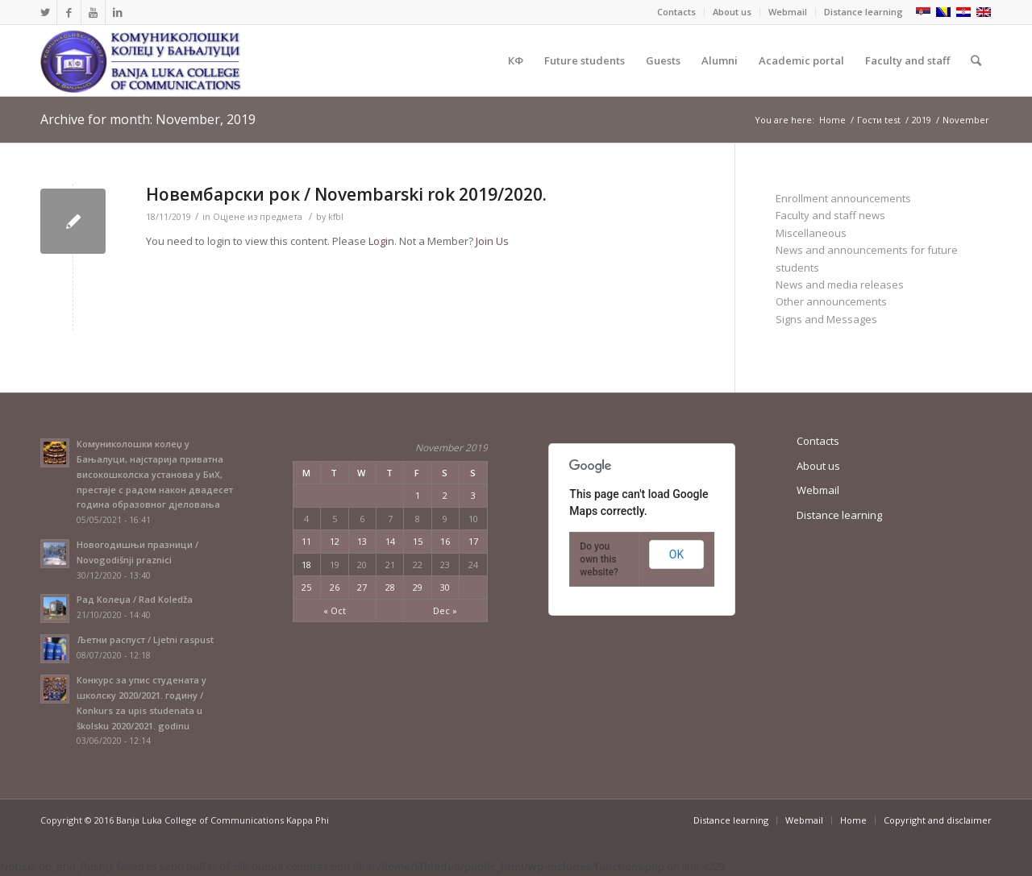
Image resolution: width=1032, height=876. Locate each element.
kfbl (335, 216)
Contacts (676, 12)
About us (732, 12)
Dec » (445, 610)
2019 (921, 120)
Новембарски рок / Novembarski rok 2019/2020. (346, 194)
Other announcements (831, 301)
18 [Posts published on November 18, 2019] (306, 564)
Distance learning (863, 12)
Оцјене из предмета (257, 216)
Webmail (787, 12)
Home (832, 120)
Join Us (492, 241)
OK (676, 554)
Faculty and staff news (830, 215)
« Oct (334, 610)
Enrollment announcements (843, 198)
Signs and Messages (826, 319)
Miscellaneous (811, 233)
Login (381, 241)
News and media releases (840, 284)
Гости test (879, 120)
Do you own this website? (599, 559)
